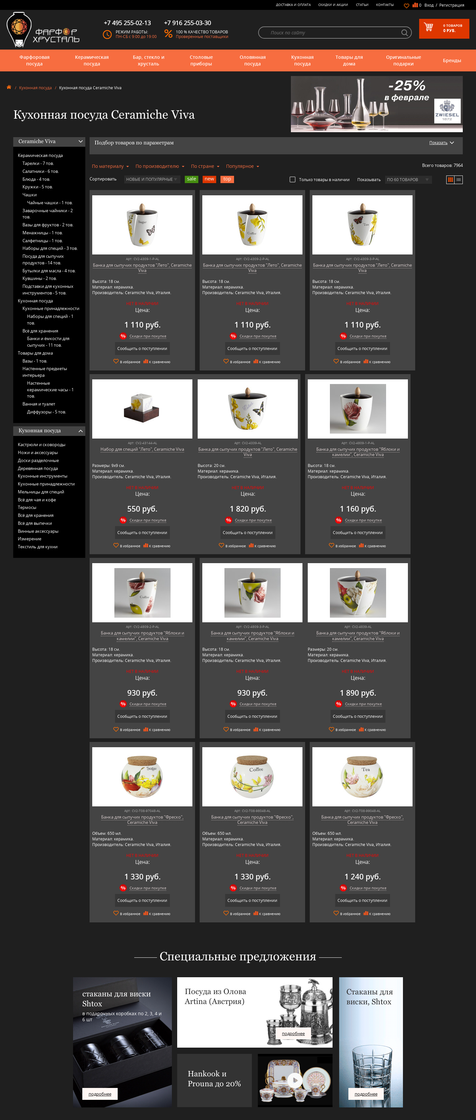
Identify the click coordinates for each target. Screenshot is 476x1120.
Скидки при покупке (140, 335)
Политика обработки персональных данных (264, 1096)
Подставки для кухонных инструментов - (47, 289)
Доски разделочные (38, 460)
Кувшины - (39, 278)
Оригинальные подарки (403, 60)
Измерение (29, 539)
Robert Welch (140, 1089)
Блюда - (36, 179)
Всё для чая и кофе (37, 500)
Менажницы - (42, 233)
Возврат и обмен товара (246, 1086)
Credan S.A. (138, 1064)
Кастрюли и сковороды (41, 444)
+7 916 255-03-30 (359, 1069)
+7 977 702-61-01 (359, 1047)
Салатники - (40, 171)
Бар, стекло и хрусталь (148, 60)
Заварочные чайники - (47, 214)
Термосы (27, 507)
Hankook (136, 1069)
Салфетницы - (42, 241)
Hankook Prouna (143, 1074)
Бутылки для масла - (49, 271)
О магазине (235, 1044)
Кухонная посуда (302, 60)
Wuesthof (137, 1113)
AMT (133, 1044)
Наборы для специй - (50, 248)
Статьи (362, 4)
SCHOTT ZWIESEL (143, 1099)
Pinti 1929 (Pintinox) (146, 1079)
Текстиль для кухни (38, 547)
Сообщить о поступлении (134, 348)
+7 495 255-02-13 (359, 1062)
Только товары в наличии (320, 179)
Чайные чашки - (50, 203)
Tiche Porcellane (143, 1108)
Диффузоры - (46, 412)
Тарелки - (38, 163)
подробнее (100, 909)
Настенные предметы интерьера (44, 372)
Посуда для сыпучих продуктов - (43, 259)
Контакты (385, 4)
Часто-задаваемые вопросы (249, 1054)
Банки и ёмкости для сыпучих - (48, 341)
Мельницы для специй (41, 492)
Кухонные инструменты (42, 476)
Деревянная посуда (38, 468)
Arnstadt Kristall (142, 1049)
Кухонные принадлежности (50, 308)
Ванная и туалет (38, 404)
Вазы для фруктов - (47, 225)
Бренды (452, 60)
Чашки (29, 195)
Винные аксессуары (38, 531)
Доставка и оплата (293, 4)
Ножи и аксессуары (38, 452)
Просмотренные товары (246, 1101)
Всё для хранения (40, 331)
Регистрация (451, 5)
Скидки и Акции (333, 4)
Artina (134, 1054)
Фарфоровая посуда (35, 60)
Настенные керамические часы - (50, 389)
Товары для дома (349, 60)
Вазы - (34, 361)
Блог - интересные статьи (247, 1049)
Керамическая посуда (92, 60)
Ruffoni (135, 1094)
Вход (429, 5)
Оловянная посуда (253, 60)
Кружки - (37, 187)
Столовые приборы (201, 60)
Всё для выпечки (35, 523)
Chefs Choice (140, 1059)
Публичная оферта (242, 1091)
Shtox (134, 1103)
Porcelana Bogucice (145, 1084)
